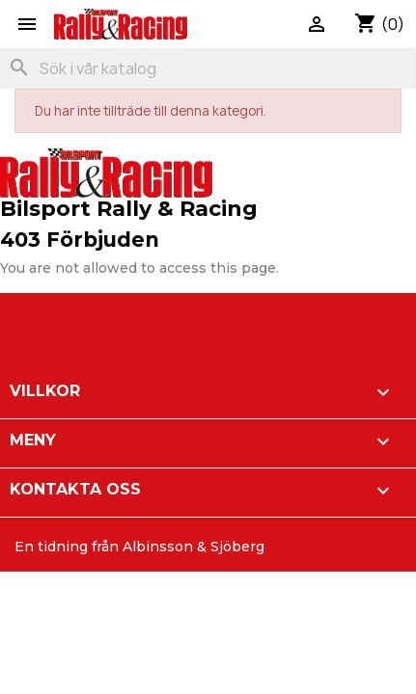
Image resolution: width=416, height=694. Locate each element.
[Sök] (208, 68)
